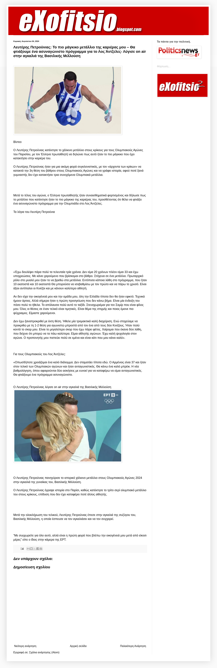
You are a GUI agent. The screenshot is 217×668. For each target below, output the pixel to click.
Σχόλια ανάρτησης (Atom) (44, 652)
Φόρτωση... (163, 66)
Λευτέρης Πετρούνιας (30, 150)
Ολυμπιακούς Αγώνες (129, 150)
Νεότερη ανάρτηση (25, 646)
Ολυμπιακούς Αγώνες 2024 (124, 478)
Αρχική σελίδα (78, 646)
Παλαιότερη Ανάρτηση (133, 646)
